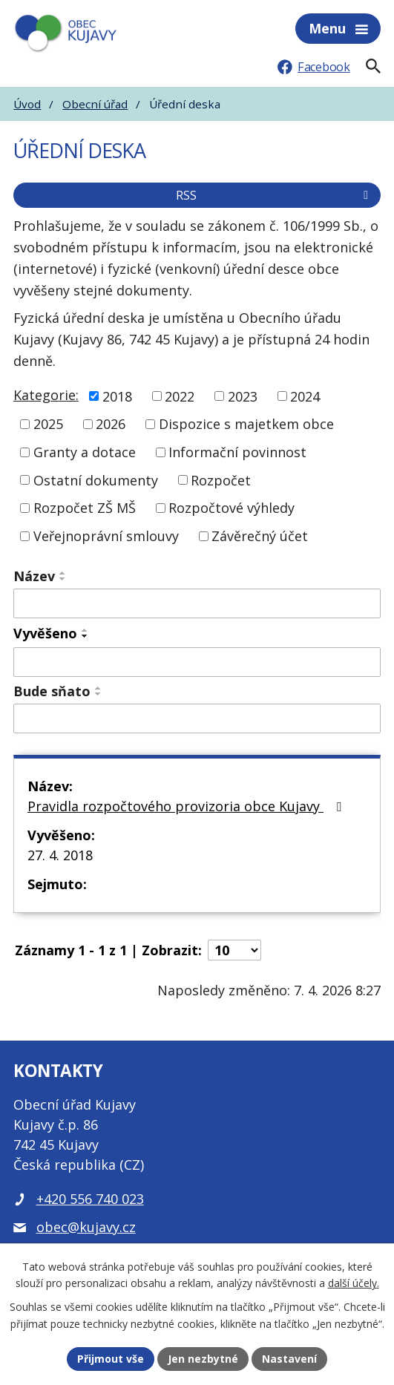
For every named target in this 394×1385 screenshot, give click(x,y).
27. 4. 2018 (60, 855)
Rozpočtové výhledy (231, 508)
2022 (179, 396)
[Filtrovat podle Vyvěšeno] (197, 662)
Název (34, 576)
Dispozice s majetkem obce (246, 424)
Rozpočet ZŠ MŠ (84, 508)
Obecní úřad (95, 103)
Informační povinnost (237, 452)
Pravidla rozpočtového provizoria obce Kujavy (187, 806)
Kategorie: (46, 395)
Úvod (27, 103)
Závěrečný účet (259, 536)
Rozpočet (221, 479)
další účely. (353, 1284)
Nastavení (289, 1359)
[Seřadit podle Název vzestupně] (63, 573)
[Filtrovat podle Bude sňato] (197, 718)
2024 (305, 396)
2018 (117, 396)
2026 (110, 424)
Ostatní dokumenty (95, 479)
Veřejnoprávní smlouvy (106, 536)
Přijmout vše (110, 1359)
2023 (242, 396)
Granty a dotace (84, 452)
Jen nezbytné (203, 1359)
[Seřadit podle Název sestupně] (63, 579)
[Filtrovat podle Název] (197, 603)
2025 (48, 424)
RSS (274, 195)
